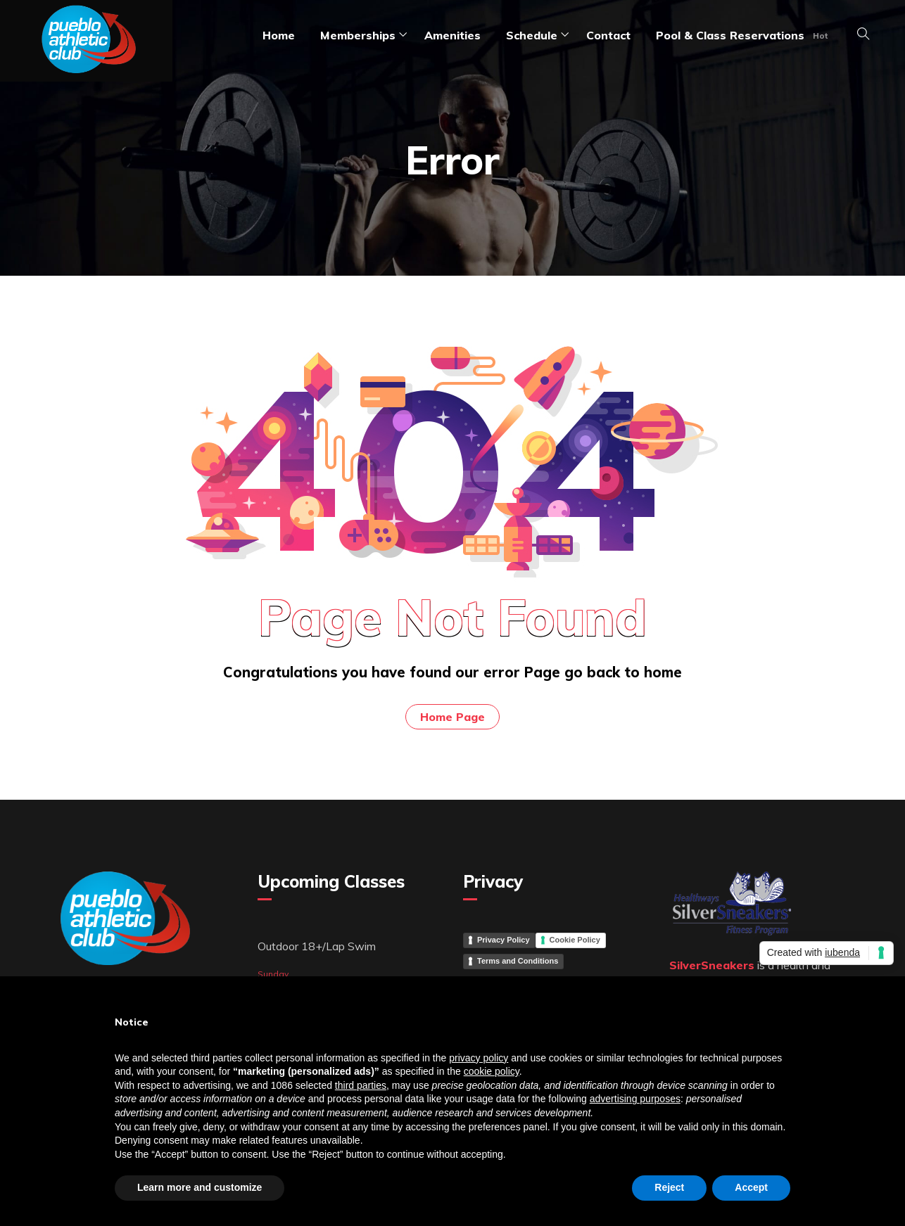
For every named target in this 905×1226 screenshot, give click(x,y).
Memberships (357, 35)
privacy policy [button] (478, 1058)
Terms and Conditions (517, 961)
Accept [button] (751, 1187)
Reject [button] (669, 1187)
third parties (360, 1085)
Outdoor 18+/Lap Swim (317, 946)
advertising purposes (635, 1098)
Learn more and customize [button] (199, 1187)
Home (278, 35)
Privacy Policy (503, 940)
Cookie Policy (575, 940)
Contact (608, 35)
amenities (452, 35)
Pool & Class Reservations (730, 35)
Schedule (531, 35)
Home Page (452, 717)
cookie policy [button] (491, 1071)
